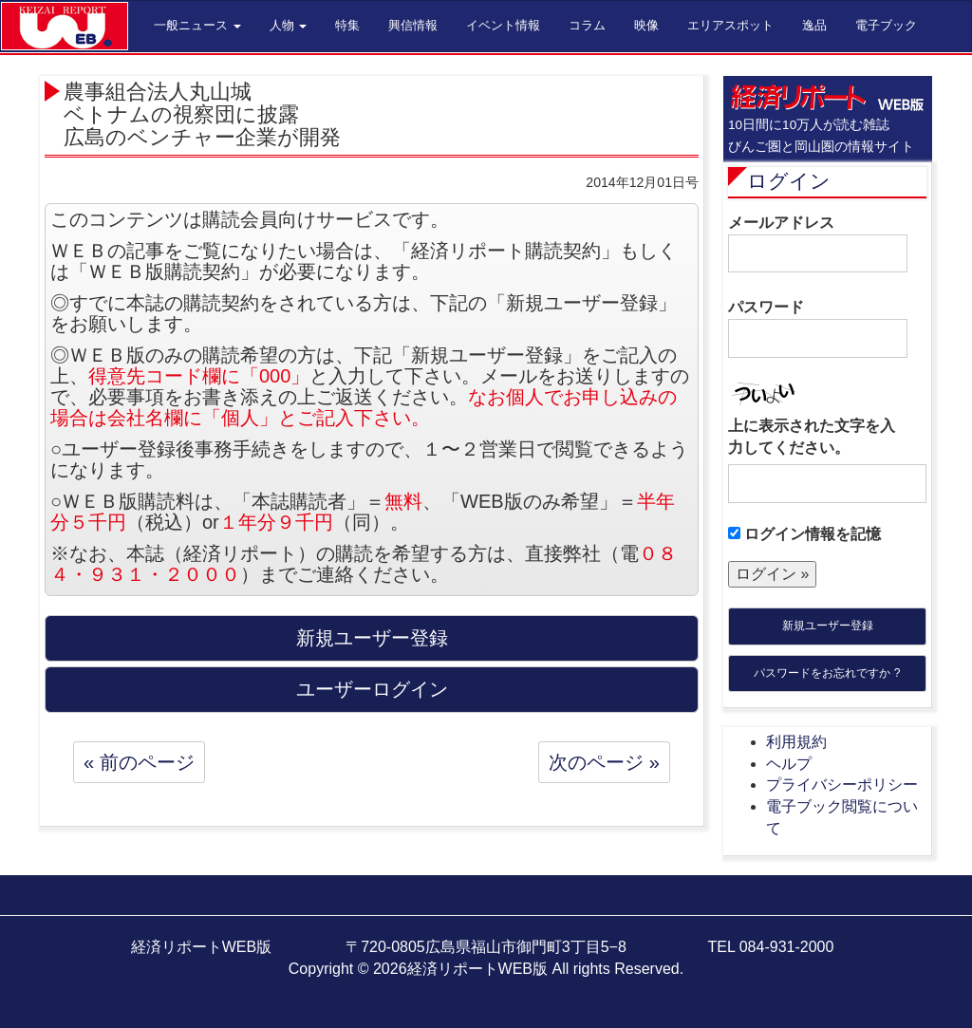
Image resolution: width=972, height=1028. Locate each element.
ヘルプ (789, 764)
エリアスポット (730, 25)
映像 (646, 25)
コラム (587, 25)
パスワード (817, 328)
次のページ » (604, 762)
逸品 (814, 25)
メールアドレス (817, 244)
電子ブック (886, 25)
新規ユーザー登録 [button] (372, 637)
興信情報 (413, 25)
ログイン (789, 181)
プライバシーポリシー (842, 784)
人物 (289, 25)
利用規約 (796, 742)
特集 (347, 25)
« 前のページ (139, 762)
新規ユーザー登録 (827, 625)
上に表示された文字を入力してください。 (811, 437)
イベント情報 (503, 25)
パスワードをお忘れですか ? (827, 673)
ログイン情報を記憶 (804, 534)
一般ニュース (197, 25)
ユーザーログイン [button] (372, 689)
